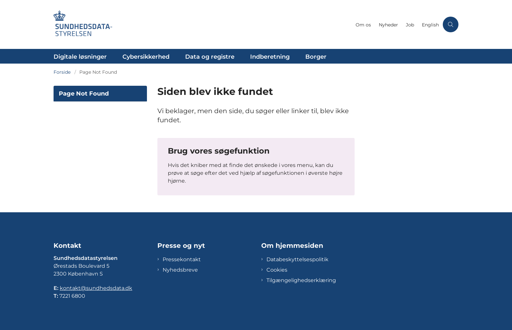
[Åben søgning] (450, 24)
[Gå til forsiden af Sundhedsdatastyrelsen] (203, 24)
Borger (316, 56)
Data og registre (209, 56)
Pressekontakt (182, 259)
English (430, 24)
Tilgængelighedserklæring (301, 280)
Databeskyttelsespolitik (297, 259)
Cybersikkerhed (145, 56)
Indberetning (270, 56)
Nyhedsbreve (180, 270)
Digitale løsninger (80, 56)
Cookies (276, 270)
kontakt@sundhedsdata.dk (96, 288)
